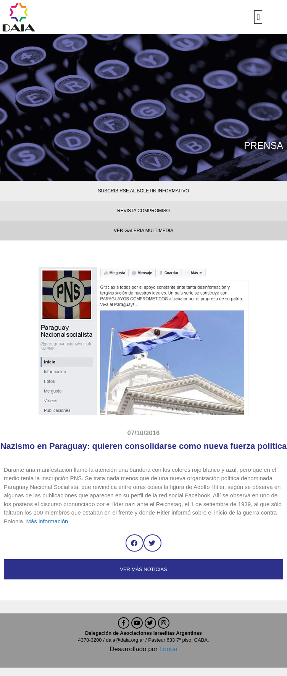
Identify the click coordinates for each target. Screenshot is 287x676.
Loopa (168, 649)
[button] (258, 17)
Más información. (47, 521)
